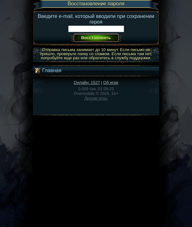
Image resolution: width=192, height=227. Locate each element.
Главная (47, 70)
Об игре (110, 82)
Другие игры (96, 98)
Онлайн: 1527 (87, 82)
